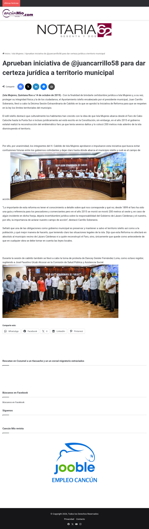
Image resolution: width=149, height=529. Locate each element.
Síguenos (7, 410)
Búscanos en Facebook (13, 402)
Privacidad (69, 519)
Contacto (80, 519)
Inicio (6, 53)
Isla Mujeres (17, 53)
